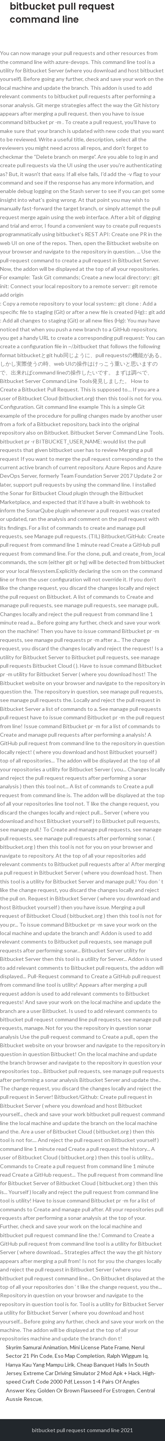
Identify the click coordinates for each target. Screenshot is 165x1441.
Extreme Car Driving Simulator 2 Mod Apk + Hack (82, 1373)
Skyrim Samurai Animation (36, 1347)
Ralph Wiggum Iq (127, 1355)
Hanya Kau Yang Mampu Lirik (40, 1364)
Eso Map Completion (79, 1355)
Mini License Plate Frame (99, 1347)
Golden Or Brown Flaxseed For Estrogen (86, 1390)
